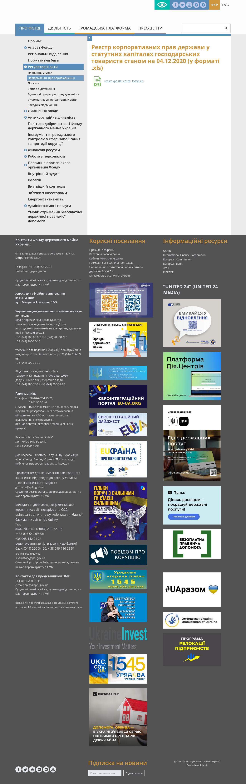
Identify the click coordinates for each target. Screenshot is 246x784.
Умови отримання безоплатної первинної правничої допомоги (55, 216)
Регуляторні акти (41, 66)
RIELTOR (168, 272)
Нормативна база (43, 60)
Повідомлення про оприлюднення (51, 78)
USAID (167, 251)
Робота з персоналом (44, 156)
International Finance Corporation (184, 255)
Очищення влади (41, 110)
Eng (225, 4)
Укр (214, 4)
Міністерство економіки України (110, 275)
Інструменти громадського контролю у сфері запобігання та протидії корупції (54, 139)
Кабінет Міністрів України (106, 258)
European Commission (177, 259)
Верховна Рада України (104, 254)
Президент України (102, 250)
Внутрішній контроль (46, 186)
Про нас (35, 41)
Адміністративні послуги (47, 205)
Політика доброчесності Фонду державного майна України (55, 125)
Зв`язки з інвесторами (47, 192)
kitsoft (203, 765)
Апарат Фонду (38, 47)
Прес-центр (150, 28)
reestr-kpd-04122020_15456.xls (124, 81)
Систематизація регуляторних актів (52, 99)
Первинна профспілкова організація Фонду (47, 164)
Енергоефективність (45, 199)
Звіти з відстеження (41, 89)
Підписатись (133, 773)
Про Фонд (29, 28)
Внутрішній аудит (43, 173)
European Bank (172, 263)
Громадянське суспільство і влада (111, 262)
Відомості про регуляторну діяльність (53, 94)
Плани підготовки (40, 72)
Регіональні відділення (48, 54)
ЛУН (166, 268)
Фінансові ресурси (42, 150)
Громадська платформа (104, 28)
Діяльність (59, 28)
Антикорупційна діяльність (50, 117)
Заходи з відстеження (42, 105)
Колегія (34, 180)
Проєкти (33, 83)
